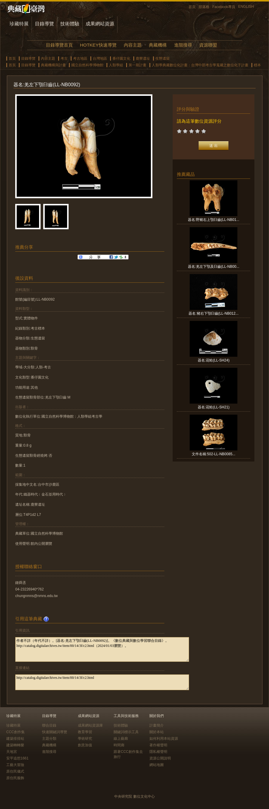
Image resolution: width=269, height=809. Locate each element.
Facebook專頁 (223, 7)
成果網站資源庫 (90, 725)
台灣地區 (100, 58)
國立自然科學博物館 (87, 65)
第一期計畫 (137, 65)
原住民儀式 (15, 771)
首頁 (192, 7)
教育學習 (85, 732)
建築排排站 (15, 738)
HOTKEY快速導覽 (98, 44)
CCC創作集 (15, 732)
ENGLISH (246, 6)
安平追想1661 (17, 758)
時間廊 (119, 745)
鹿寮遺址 (143, 58)
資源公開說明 (160, 758)
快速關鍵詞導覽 (54, 732)
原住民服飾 (15, 778)
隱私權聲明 (158, 752)
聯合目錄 (49, 725)
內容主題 (133, 44)
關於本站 (156, 732)
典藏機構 (158, 44)
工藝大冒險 (15, 765)
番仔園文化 (121, 58)
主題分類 (49, 738)
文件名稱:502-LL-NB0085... (213, 454)
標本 (257, 65)
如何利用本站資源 (163, 738)
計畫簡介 (156, 725)
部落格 (204, 7)
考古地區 (80, 58)
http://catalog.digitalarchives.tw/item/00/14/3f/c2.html (102, 682)
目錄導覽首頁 (59, 44)
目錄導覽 (44, 23)
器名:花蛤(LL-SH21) (214, 407)
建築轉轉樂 (15, 745)
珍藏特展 (19, 23)
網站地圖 (156, 765)
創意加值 (85, 745)
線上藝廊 (121, 738)
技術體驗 (69, 23)
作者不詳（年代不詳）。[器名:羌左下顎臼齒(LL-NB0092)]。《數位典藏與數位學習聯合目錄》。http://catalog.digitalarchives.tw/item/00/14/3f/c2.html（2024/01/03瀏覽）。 (102, 649)
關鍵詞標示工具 (126, 732)
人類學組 (116, 65)
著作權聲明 (158, 745)
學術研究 (85, 738)
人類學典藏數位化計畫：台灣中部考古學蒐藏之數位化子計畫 (200, 65)
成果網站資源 (100, 23)
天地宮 (11, 752)
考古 (64, 58)
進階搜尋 (183, 44)
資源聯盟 (208, 44)
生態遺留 (162, 58)
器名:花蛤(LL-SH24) (214, 360)
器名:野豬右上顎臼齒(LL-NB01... (213, 220)
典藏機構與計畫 (53, 65)
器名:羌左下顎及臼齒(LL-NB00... (213, 266)
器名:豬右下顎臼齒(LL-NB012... (213, 313)
